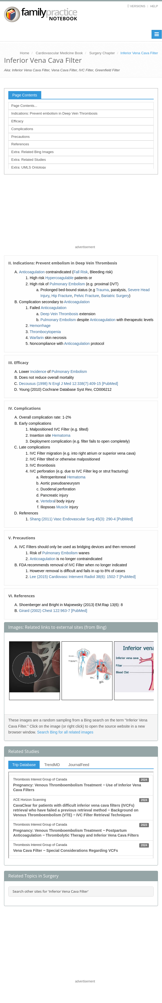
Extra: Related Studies (28, 160)
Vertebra (47, 501)
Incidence (38, 371)
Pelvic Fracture (86, 296)
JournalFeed (78, 765)
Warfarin (37, 337)
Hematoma (61, 435)
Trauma (102, 290)
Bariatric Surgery (115, 296)
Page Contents (24, 95)
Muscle (62, 507)
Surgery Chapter (102, 53)
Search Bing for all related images (65, 732)
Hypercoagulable (59, 278)
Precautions (20, 137)
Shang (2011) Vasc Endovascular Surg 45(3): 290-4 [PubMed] (81, 519)
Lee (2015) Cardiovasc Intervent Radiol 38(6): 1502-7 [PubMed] (82, 577)
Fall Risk (80, 272)
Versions (137, 6)
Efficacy (17, 121)
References (20, 144)
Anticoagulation (32, 272)
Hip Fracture (61, 296)
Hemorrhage (40, 325)
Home (24, 53)
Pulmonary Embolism (67, 284)
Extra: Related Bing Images (32, 152)
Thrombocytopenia (45, 332)
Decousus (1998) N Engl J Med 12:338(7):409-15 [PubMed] (68, 383)
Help (154, 6)
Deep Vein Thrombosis (59, 314)
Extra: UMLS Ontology (28, 167)
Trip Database (24, 765)
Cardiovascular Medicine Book (59, 53)
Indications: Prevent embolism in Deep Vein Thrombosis (54, 113)
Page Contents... (24, 106)
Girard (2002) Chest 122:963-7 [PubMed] (53, 610)
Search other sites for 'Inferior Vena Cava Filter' (51, 891)
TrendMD (52, 765)
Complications (22, 129)
